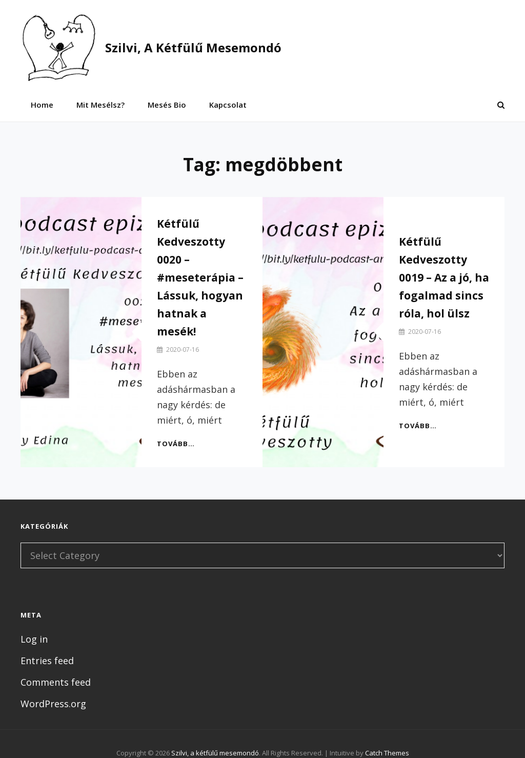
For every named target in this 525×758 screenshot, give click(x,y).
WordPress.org (53, 703)
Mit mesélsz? (100, 104)
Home (42, 104)
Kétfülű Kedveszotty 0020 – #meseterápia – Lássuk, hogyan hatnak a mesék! (200, 277)
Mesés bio (167, 104)
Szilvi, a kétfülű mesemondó (193, 47)
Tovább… (176, 443)
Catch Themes (387, 752)
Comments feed (56, 682)
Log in (34, 639)
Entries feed (47, 660)
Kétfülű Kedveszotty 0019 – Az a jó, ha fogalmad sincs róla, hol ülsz (444, 277)
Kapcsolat (228, 104)
